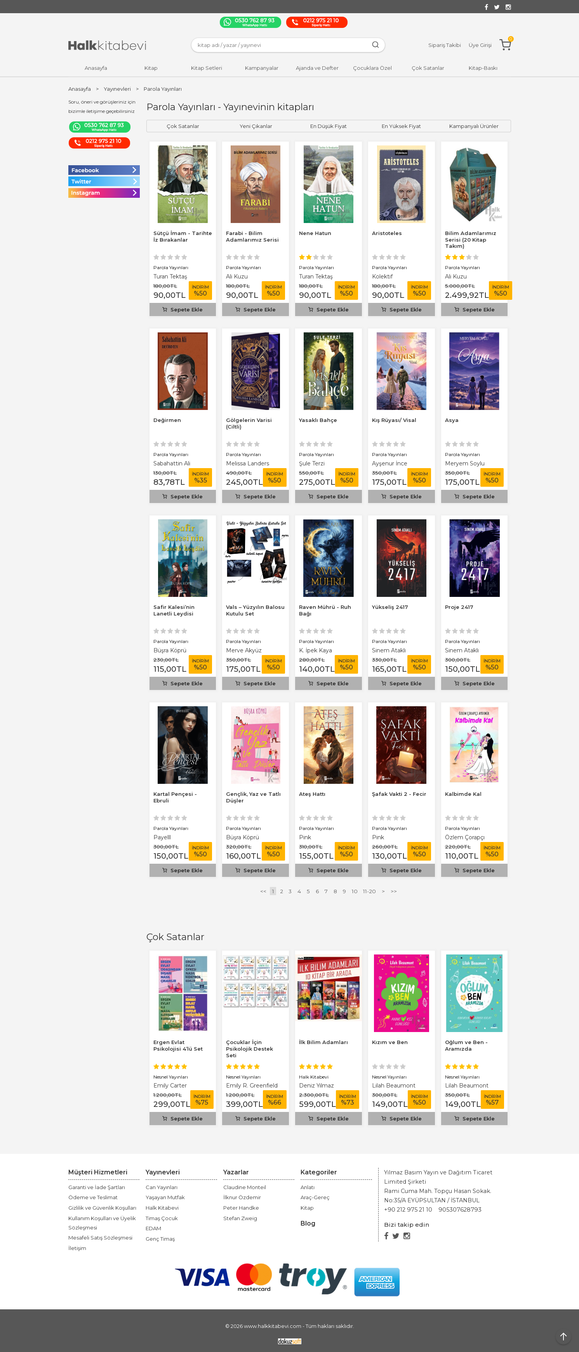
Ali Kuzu (237, 276)
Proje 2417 (459, 607)
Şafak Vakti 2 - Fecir (399, 794)
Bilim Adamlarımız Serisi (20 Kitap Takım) (470, 239)
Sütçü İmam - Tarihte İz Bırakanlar (182, 236)
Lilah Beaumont (394, 1085)
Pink (305, 837)
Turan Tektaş (170, 276)
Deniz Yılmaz (316, 1085)
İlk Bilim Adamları (323, 1042)
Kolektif (382, 276)
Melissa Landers (247, 463)
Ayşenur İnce (389, 463)
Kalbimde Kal (463, 794)
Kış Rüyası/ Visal (394, 420)
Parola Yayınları (170, 267)
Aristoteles (387, 233)
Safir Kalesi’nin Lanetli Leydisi (174, 610)
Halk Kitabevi (314, 1077)
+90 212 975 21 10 (408, 1209)
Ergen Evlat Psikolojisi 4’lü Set (178, 1045)
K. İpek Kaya (315, 650)
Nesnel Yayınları (170, 1077)
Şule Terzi (312, 463)
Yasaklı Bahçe (318, 420)
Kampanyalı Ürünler (474, 126)
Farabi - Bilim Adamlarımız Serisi (252, 236)
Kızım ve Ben (390, 1042)
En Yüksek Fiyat (401, 126)
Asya (452, 420)
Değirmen (167, 420)
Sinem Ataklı (389, 650)
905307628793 (460, 1209)
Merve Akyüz (244, 650)
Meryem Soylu (465, 463)
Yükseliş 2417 (390, 607)
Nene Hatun (315, 233)
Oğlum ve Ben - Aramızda (466, 1045)
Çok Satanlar (175, 936)
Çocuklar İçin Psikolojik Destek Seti (249, 1048)
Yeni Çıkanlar (256, 126)
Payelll (162, 837)
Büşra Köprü (169, 650)
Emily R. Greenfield (252, 1085)
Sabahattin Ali (171, 463)
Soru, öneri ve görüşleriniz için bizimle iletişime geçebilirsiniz (102, 106)
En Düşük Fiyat (328, 126)
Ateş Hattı (312, 794)
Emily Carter (170, 1085)
